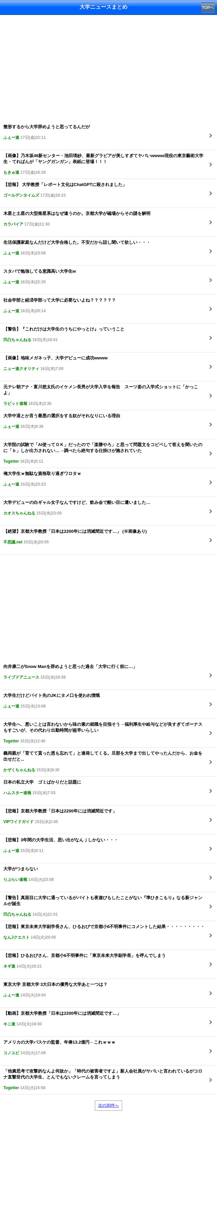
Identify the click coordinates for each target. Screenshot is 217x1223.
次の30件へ (108, 1105)
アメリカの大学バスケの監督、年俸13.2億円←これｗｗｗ (59, 1047)
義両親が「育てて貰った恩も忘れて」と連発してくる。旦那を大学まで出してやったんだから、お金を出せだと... (102, 761)
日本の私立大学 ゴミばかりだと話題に (42, 787)
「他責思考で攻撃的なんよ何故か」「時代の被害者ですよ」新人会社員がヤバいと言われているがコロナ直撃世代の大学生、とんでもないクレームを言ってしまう (102, 1079)
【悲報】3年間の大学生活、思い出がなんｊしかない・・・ (60, 845)
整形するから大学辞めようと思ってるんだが (46, 132)
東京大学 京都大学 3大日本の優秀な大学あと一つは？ (55, 989)
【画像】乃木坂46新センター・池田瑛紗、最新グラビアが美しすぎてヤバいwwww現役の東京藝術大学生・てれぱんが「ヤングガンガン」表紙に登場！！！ (103, 164)
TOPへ (208, 7)
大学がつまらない (28, 874)
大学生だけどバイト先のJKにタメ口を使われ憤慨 (51, 700)
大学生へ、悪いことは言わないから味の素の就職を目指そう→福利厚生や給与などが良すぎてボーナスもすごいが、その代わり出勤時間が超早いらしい (102, 732)
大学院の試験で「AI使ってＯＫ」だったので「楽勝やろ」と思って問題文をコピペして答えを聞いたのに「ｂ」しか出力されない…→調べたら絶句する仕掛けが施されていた (102, 453)
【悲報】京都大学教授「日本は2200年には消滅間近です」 (60, 816)
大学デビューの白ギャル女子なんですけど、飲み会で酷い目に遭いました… (76, 508)
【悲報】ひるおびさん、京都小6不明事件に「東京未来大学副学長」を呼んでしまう (84, 961)
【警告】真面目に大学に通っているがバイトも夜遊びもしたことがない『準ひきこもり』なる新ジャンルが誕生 (102, 906)
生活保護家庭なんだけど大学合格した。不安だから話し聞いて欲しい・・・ (76, 247)
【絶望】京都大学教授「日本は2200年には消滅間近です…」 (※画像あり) (75, 536)
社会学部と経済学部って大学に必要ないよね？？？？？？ (59, 305)
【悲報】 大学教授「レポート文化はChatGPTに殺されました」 (65, 190)
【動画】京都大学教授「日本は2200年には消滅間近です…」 (62, 1018)
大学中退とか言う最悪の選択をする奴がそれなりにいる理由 (61, 421)
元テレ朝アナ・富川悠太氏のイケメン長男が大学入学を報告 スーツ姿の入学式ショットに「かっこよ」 (100, 395)
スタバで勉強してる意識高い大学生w (39, 276)
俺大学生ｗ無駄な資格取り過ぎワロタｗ (42, 479)
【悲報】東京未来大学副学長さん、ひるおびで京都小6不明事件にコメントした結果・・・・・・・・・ (104, 932)
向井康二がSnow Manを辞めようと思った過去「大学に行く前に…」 (70, 672)
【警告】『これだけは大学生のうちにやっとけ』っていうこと (63, 334)
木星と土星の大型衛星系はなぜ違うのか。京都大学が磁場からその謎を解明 (76, 219)
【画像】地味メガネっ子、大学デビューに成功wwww (55, 363)
